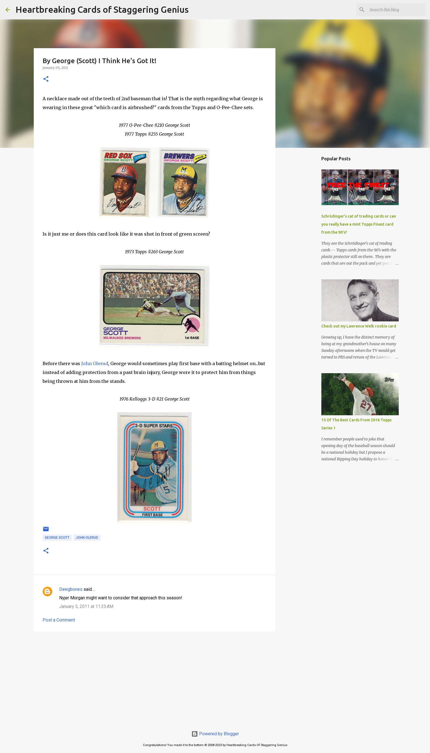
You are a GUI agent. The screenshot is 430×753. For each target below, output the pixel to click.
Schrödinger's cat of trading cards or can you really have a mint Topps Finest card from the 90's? (358, 224)
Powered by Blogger (215, 733)
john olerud (87, 538)
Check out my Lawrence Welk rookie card (358, 326)
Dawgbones (70, 589)
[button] (46, 79)
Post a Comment (59, 620)
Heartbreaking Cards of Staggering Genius (102, 9)
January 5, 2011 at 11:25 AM (86, 606)
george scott (57, 538)
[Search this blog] (397, 9)
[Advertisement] (155, 678)
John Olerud (94, 363)
